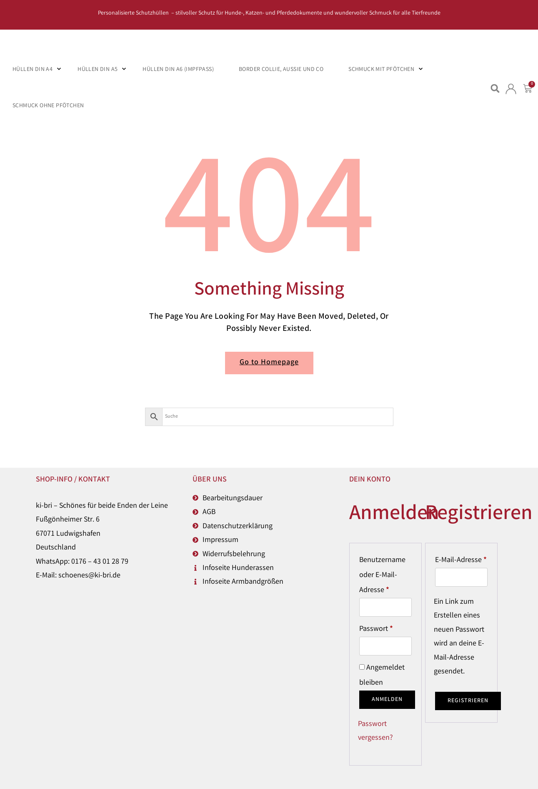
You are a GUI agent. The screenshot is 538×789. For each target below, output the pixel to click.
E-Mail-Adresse (461, 559)
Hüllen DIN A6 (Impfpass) (178, 70)
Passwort (385, 628)
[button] (495, 89)
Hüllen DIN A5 (98, 70)
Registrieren (468, 701)
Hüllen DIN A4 (33, 70)
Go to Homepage (269, 362)
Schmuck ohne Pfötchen (48, 106)
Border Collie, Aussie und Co (281, 70)
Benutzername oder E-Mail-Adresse (385, 574)
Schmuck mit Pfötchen (381, 70)
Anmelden (387, 700)
